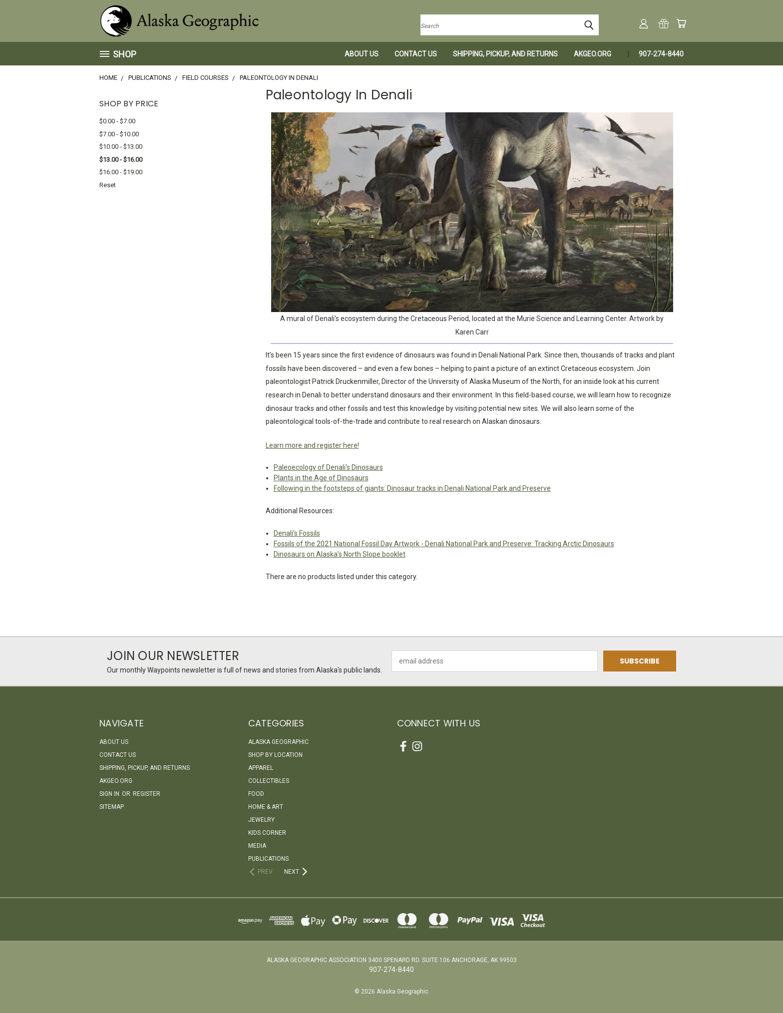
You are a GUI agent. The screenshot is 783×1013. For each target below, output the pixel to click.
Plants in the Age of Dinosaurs (321, 478)
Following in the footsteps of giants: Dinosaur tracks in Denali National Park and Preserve (412, 488)
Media (257, 845)
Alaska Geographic (278, 741)
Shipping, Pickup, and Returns (505, 54)
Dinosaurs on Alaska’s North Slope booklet (339, 554)
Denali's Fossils (297, 533)
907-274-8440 (661, 54)
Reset (107, 185)
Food (256, 793)
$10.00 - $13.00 (120, 146)
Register (146, 793)
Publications (268, 858)
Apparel (260, 767)
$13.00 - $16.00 (120, 159)
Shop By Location (275, 754)
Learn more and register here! (312, 445)
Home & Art (265, 806)
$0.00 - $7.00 (117, 121)
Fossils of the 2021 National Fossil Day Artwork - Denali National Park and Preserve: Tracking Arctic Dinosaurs (444, 544)
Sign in (110, 793)
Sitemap (111, 806)
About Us (362, 54)
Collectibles (268, 780)
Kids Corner (267, 832)
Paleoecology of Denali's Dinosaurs (328, 467)
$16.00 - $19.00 (120, 172)
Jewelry (261, 819)
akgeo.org (592, 54)
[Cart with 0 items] (681, 23)
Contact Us (415, 54)
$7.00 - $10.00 (119, 134)
